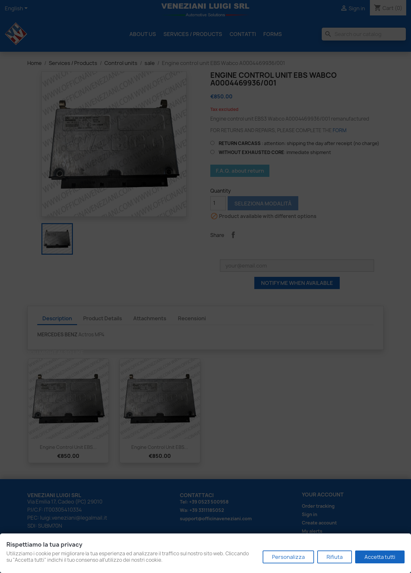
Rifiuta (335, 556)
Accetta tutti (379, 556)
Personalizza (288, 556)
